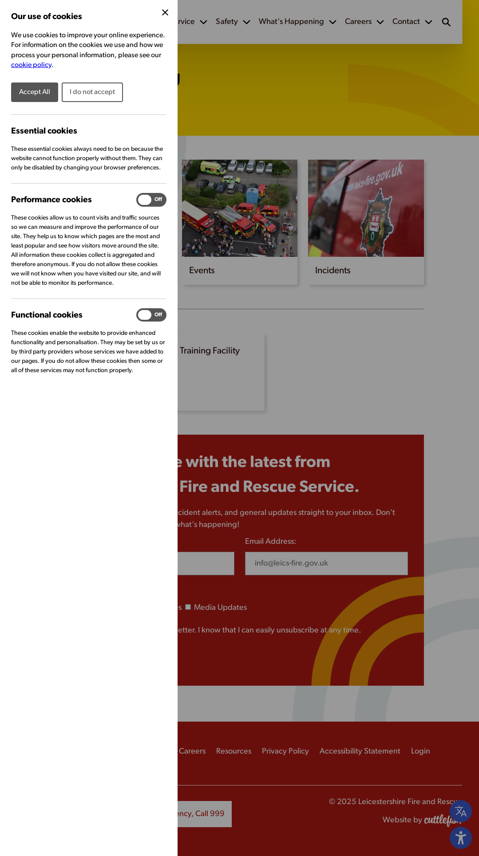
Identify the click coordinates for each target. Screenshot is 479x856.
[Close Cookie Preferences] (165, 12)
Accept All (34, 92)
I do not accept (92, 92)
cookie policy (31, 65)
